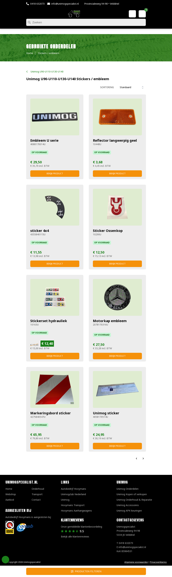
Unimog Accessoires (128, 505)
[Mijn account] (132, 13)
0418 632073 (37, 3)
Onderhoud (38, 488)
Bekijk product (55, 173)
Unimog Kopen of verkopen (132, 494)
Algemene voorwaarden (136, 562)
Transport (37, 494)
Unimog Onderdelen (127, 488)
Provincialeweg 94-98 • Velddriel (101, 3)
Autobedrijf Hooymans (73, 488)
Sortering (107, 87)
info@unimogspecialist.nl (65, 3)
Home (8, 488)
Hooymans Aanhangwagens (76, 510)
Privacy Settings (5, 559)
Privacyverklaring (158, 562)
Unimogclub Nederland (73, 494)
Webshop (10, 494)
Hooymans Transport (73, 505)
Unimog (65, 499)
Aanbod (9, 499)
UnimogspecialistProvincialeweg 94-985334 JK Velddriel (128, 530)
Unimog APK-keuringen (129, 510)
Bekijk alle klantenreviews (75, 536)
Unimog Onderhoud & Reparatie (134, 499)
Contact (36, 499)
